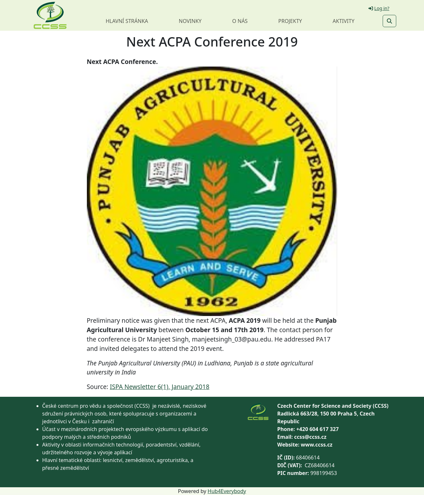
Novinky (190, 21)
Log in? (378, 8)
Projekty (290, 21)
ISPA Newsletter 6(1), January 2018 (159, 386)
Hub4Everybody (227, 491)
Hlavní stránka (127, 21)
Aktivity (343, 21)
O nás (240, 21)
